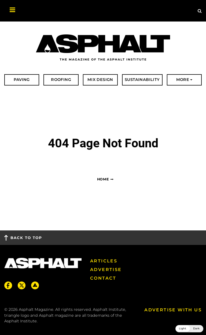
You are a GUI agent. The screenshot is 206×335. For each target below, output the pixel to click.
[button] (189, 328)
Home (103, 179)
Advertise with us (173, 309)
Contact (103, 278)
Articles (103, 260)
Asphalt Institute (20, 321)
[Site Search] (200, 11)
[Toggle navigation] (9, 10)
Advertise (106, 269)
